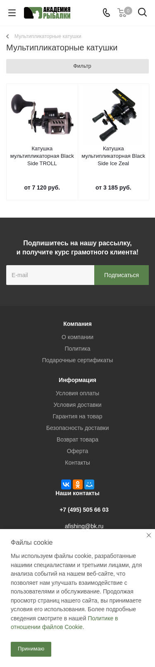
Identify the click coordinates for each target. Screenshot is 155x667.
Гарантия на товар (78, 416)
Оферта (77, 451)
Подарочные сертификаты (77, 360)
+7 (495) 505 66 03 (84, 509)
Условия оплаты (77, 393)
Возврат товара (77, 439)
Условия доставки (77, 404)
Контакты (77, 462)
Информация (77, 380)
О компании (77, 337)
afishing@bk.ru (84, 526)
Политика (78, 348)
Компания (77, 323)
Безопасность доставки (77, 428)
